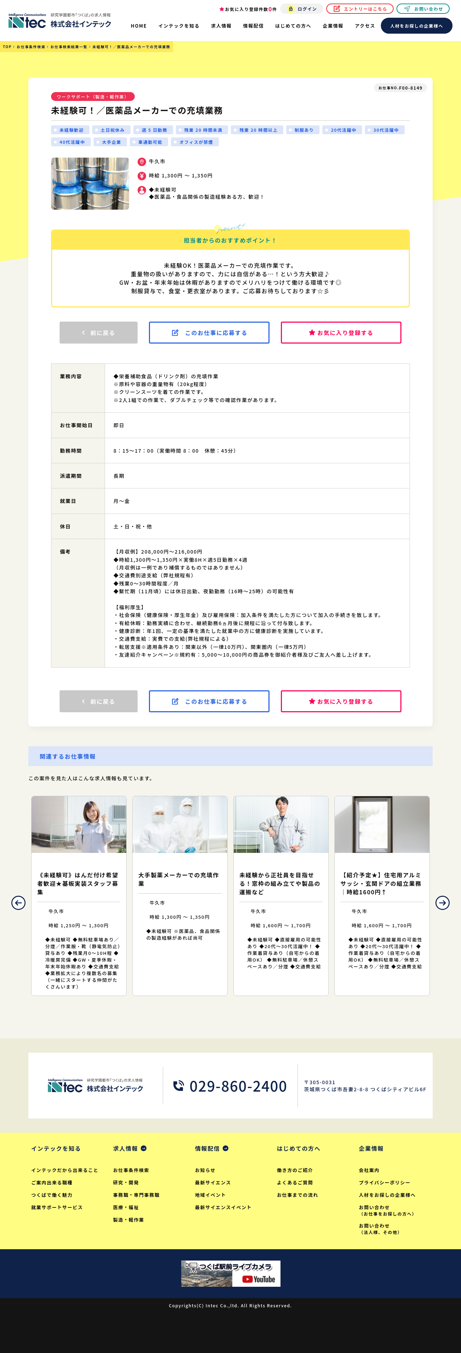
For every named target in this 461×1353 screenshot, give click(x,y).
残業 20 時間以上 (258, 130)
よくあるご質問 (295, 1182)
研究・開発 (126, 1182)
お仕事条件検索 (131, 1170)
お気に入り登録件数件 (251, 9)
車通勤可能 (150, 142)
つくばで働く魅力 (52, 1194)
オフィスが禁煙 (196, 142)
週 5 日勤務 (154, 130)
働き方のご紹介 (295, 1170)
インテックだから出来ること (65, 1170)
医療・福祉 (126, 1207)
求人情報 (125, 1148)
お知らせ (205, 1170)
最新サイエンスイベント (223, 1207)
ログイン (307, 9)
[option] (78, 895)
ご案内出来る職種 (52, 1182)
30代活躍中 (386, 130)
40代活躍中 (72, 142)
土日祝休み (113, 130)
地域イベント (210, 1194)
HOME (139, 25)
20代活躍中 (343, 130)
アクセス (365, 25)
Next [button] (442, 903)
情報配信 (207, 1148)
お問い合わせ (428, 9)
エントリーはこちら (365, 9)
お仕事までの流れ (297, 1194)
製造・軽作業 (128, 1219)
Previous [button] (18, 903)
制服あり (304, 130)
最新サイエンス (213, 1182)
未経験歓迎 (72, 130)
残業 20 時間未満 (203, 130)
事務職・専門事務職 (136, 1194)
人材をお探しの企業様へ (416, 26)
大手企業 (111, 142)
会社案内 (369, 1170)
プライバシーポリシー (385, 1182)
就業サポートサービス (57, 1207)
